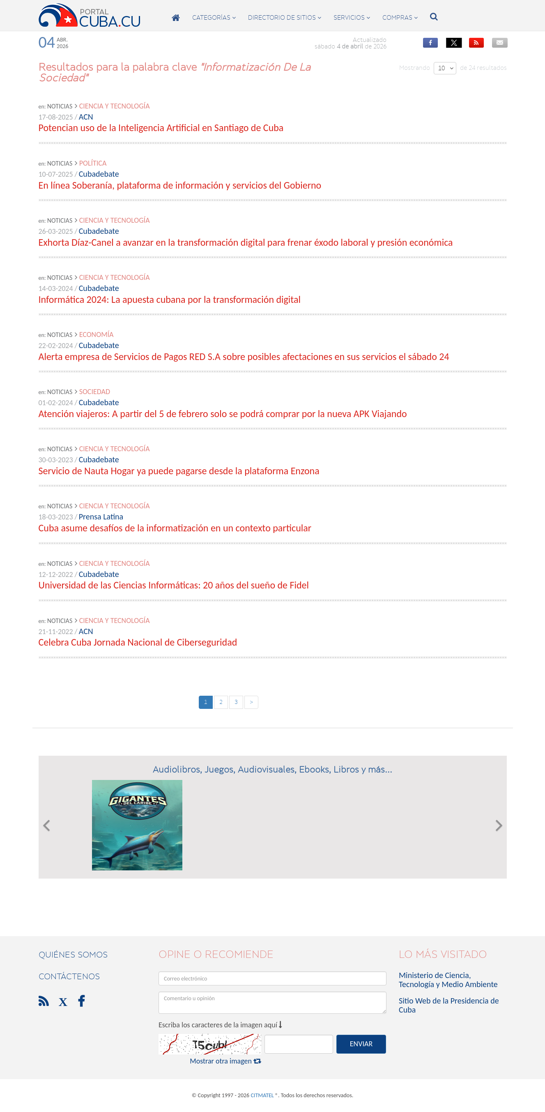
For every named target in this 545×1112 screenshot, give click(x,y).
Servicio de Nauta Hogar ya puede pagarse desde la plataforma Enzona (179, 471)
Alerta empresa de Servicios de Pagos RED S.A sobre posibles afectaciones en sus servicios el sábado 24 (244, 356)
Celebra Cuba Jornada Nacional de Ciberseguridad (138, 642)
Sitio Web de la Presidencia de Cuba (449, 1005)
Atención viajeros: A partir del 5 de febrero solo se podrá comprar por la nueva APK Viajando (223, 414)
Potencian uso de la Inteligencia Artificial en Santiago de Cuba (161, 128)
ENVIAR (361, 1043)
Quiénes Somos (73, 954)
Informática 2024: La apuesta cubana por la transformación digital (170, 299)
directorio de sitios (284, 17)
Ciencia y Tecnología (114, 106)
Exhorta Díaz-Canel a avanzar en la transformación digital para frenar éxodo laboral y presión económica (246, 242)
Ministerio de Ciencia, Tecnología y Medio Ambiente (448, 979)
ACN (86, 117)
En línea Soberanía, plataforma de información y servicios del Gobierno (180, 185)
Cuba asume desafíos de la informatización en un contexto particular (175, 528)
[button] (46, 825)
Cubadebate (99, 174)
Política (93, 163)
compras (400, 17)
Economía (96, 334)
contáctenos (69, 976)
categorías (214, 17)
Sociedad (94, 391)
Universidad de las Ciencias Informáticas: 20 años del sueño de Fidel (174, 585)
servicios (351, 17)
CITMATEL (262, 1095)
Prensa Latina (101, 516)
